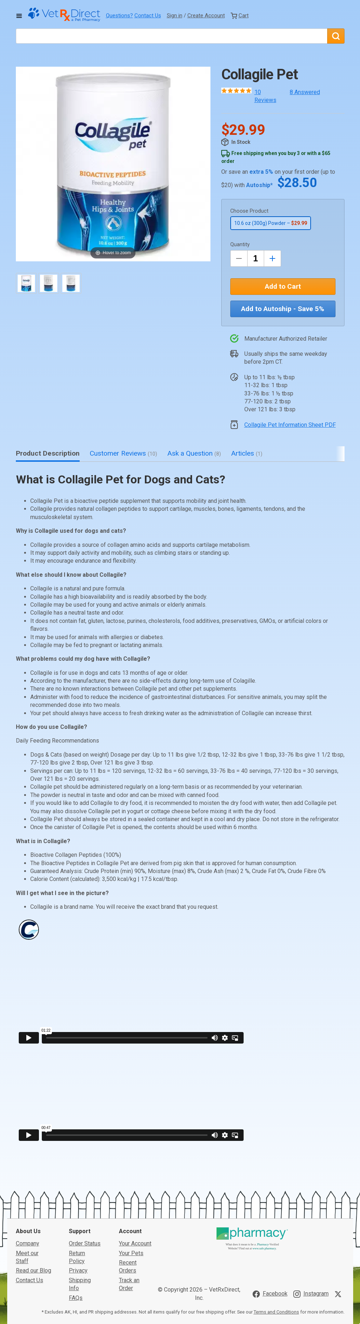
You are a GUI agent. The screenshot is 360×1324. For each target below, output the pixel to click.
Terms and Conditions (276, 1258)
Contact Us (147, 15)
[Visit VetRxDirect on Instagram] (311, 1240)
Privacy (78, 1216)
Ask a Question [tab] (194, 453)
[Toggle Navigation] (19, 16)
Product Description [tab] (48, 453)
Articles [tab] (246, 453)
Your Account (135, 1189)
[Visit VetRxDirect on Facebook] (270, 1240)
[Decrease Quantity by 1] (239, 258)
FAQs (76, 1243)
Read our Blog (33, 1216)
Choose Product (249, 211)
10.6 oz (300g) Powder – (270, 223)
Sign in (174, 15)
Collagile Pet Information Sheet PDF (290, 424)
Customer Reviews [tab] (123, 453)
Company (27, 1189)
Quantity (240, 245)
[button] (113, 164)
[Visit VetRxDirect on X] (339, 1240)
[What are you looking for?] (171, 36)
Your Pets (131, 1198)
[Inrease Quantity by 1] (272, 258)
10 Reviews (265, 96)
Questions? (119, 15)
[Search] (336, 36)
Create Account (206, 15)
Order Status (85, 1189)
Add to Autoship (282, 309)
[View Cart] (240, 15)
